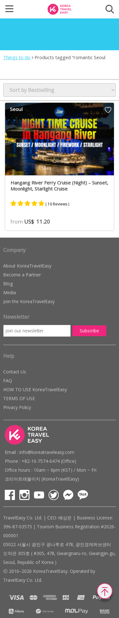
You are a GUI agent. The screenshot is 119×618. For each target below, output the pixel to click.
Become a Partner (22, 275)
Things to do (16, 57)
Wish (108, 110)
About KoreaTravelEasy (27, 266)
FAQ (7, 381)
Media (9, 292)
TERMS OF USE (19, 398)
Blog (8, 284)
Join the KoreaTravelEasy (29, 301)
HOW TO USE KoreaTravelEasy (35, 389)
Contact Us (14, 372)
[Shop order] (59, 90)
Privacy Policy (17, 407)
